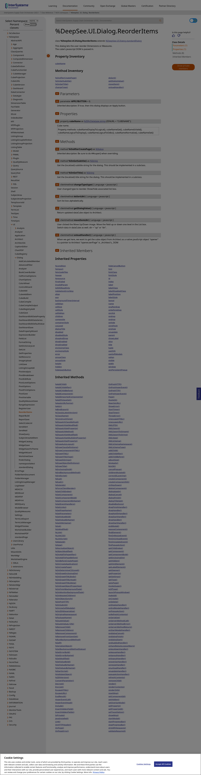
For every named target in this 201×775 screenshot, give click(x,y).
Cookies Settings (144, 766)
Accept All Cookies (163, 766)
